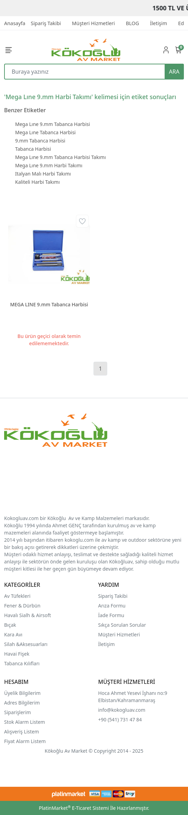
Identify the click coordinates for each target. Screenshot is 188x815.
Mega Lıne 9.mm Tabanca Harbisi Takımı (60, 157)
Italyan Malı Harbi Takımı (43, 173)
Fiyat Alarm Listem (25, 741)
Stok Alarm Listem (24, 722)
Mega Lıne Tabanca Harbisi (45, 132)
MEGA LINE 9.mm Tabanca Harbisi (49, 304)
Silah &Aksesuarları (25, 644)
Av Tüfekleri (17, 596)
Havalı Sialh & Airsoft (27, 615)
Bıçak (10, 625)
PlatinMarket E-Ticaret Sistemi (74, 808)
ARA (174, 71)
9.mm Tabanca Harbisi (40, 140)
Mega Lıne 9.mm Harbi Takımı (48, 165)
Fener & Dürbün (22, 605)
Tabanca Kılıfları (22, 663)
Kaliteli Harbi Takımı (37, 182)
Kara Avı (13, 634)
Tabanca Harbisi (33, 149)
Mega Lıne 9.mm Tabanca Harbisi (52, 124)
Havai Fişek (16, 653)
